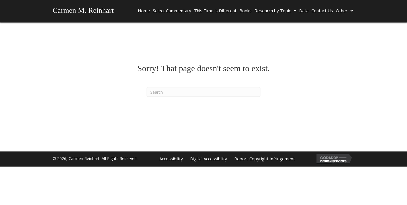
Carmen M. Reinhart (83, 10)
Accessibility (171, 158)
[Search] (203, 92)
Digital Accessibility (208, 158)
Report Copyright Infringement (264, 158)
